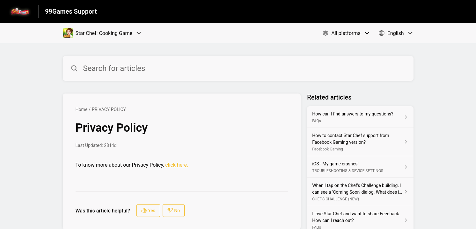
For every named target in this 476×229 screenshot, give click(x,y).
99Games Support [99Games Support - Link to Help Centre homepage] (71, 11)
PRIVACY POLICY (109, 109)
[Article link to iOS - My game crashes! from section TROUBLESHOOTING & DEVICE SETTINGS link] (360, 167)
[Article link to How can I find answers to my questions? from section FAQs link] (360, 117)
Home (82, 109)
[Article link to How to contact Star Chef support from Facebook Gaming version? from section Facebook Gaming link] (360, 142)
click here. (176, 165)
